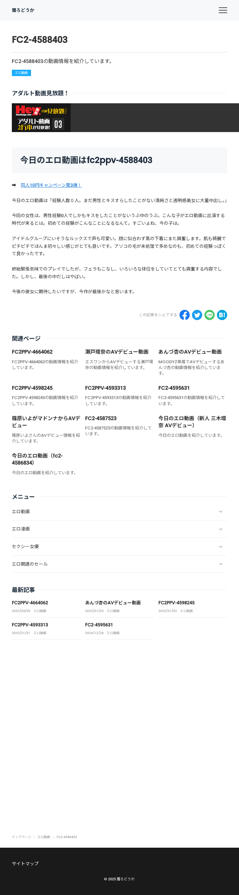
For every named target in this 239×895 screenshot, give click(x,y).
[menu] (223, 10)
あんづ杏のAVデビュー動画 (190, 352)
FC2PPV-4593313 (105, 388)
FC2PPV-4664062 (32, 352)
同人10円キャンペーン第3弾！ (51, 185)
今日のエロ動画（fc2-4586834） (37, 459)
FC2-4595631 (174, 388)
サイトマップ (25, 863)
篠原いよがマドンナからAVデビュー (46, 422)
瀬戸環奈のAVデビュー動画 (116, 352)
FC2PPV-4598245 (32, 388)
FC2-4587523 (100, 418)
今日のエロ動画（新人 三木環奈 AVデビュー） (192, 422)
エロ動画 (21, 72)
